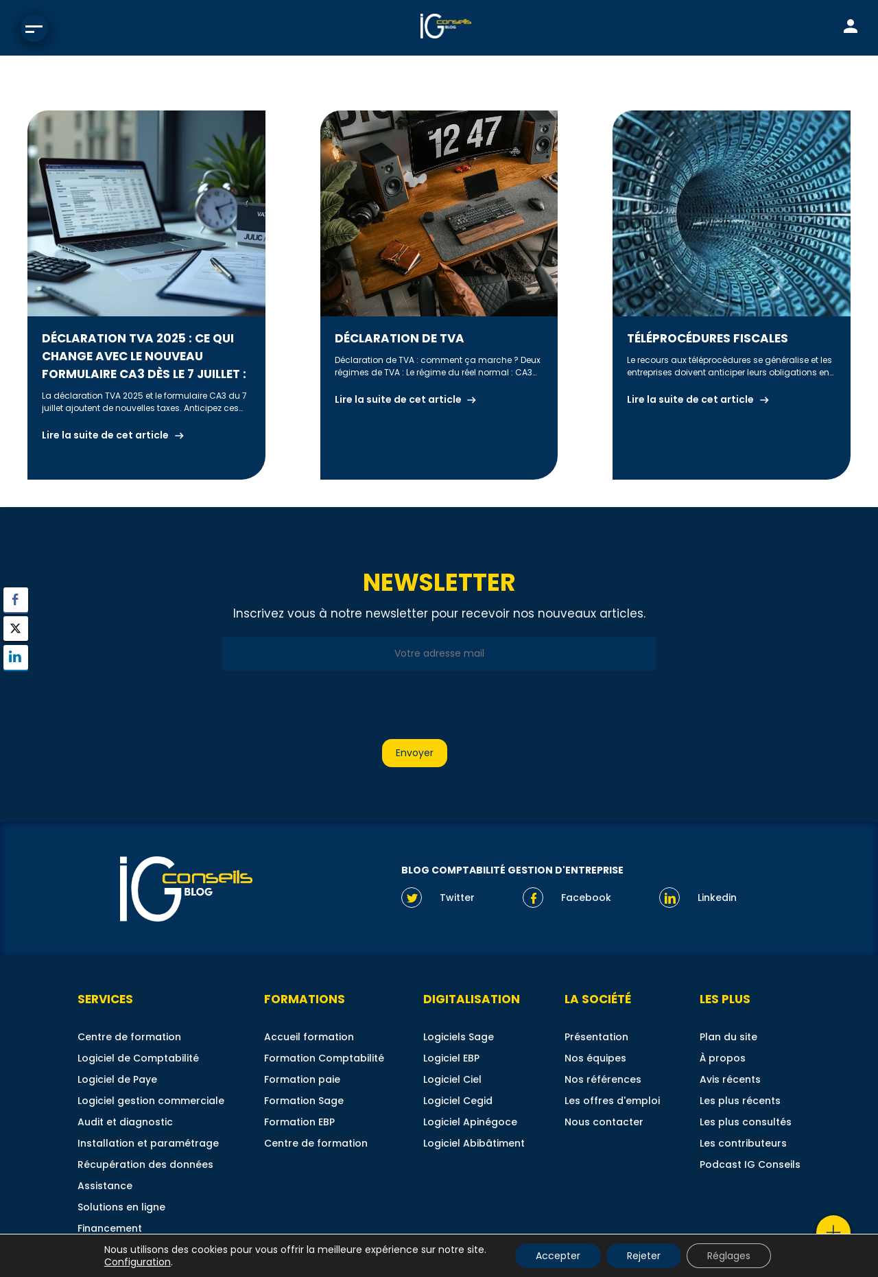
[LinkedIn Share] (15, 657)
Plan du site (728, 1037)
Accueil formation (309, 1037)
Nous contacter (604, 1122)
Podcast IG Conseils (750, 1164)
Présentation (596, 1037)
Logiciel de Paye (117, 1079)
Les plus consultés (746, 1122)
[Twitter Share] (15, 628)
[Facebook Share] (15, 599)
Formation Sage (304, 1101)
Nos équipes (595, 1058)
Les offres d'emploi (612, 1101)
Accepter (558, 1256)
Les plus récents (740, 1101)
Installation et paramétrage (148, 1143)
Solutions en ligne (121, 1207)
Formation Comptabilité (324, 1058)
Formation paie (302, 1079)
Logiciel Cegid (458, 1101)
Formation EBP (299, 1122)
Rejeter (644, 1256)
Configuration (137, 1262)
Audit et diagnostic (125, 1122)
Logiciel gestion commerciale (151, 1101)
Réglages (728, 1256)
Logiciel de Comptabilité (138, 1058)
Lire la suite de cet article (105, 435)
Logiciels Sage (458, 1037)
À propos (723, 1058)
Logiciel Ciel (452, 1079)
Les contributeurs (743, 1143)
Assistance (105, 1186)
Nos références (603, 1079)
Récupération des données (145, 1164)
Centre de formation (129, 1037)
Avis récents (730, 1079)
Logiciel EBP (451, 1058)
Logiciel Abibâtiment (474, 1143)
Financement (110, 1228)
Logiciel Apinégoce (470, 1122)
